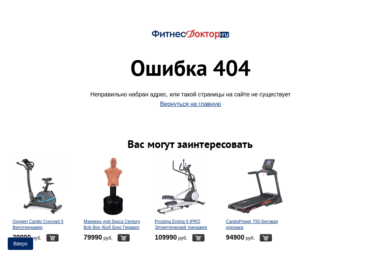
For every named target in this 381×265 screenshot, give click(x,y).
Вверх (20, 244)
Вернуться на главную (190, 104)
